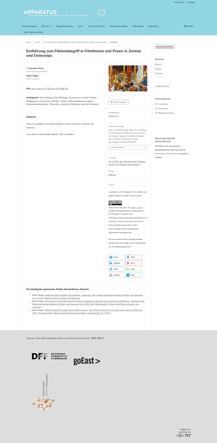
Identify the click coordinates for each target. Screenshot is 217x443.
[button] (117, 257)
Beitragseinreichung (64, 26)
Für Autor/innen (161, 108)
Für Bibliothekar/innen (164, 113)
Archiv (80, 26)
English (158, 69)
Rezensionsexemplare (119, 26)
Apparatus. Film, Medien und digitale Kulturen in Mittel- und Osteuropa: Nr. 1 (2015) (75, 313)
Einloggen (191, 2)
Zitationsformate (118, 147)
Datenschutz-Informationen (166, 153)
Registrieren (153, 26)
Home (28, 42)
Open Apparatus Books (33, 32)
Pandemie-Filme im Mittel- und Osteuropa (63, 295)
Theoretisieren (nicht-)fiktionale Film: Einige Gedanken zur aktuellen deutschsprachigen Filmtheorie (87, 301)
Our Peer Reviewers (96, 26)
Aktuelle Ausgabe (29, 26)
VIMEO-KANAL (162, 86)
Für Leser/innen (161, 104)
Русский (158, 73)
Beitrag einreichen (164, 46)
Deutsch (158, 64)
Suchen (188, 26)
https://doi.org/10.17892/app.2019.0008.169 (49, 89)
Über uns (45, 26)
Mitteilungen (138, 26)
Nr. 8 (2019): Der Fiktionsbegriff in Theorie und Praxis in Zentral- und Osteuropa (75, 42)
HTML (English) (119, 102)
